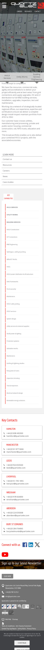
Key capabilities (8, 196)
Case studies (8, 182)
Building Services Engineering (36, 77)
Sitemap (15, 619)
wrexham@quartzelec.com (17, 499)
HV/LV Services (7, 76)
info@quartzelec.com (12, 596)
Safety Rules (22, 628)
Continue (22, 643)
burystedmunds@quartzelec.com (20, 531)
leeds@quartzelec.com (15, 468)
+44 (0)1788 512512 (11, 592)
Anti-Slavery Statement (23, 626)
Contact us (7, 159)
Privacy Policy (31, 628)
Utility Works (22, 77)
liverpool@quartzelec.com (17, 483)
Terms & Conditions (8, 626)
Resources (7, 165)
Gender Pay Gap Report (9, 628)
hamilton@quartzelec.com (17, 436)
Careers (6, 170)
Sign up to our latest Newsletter (21, 563)
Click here (7, 576)
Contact (37, 11)
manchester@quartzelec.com (18, 452)
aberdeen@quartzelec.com (17, 515)
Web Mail (8, 619)
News (5, 176)
